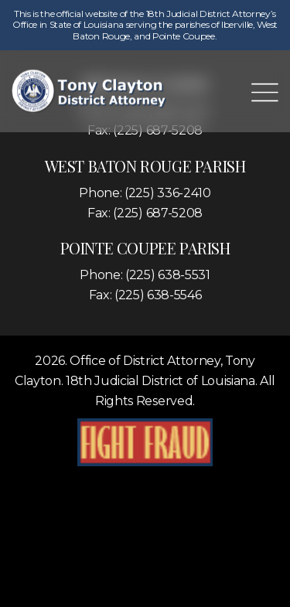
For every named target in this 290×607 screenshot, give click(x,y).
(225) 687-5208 (158, 213)
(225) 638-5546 (158, 295)
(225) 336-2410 (168, 193)
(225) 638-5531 (167, 275)
